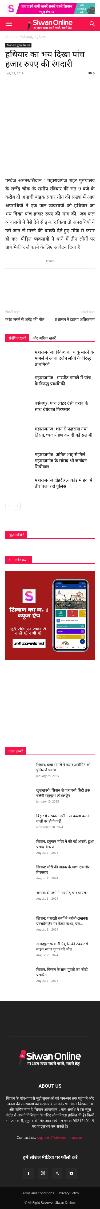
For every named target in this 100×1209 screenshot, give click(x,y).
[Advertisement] (50, 703)
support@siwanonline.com (60, 1137)
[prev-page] (8, 506)
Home (9, 36)
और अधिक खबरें (44, 338)
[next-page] (17, 506)
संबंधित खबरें (17, 338)
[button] (8, 24)
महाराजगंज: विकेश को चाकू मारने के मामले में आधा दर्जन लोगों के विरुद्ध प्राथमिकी (64, 358)
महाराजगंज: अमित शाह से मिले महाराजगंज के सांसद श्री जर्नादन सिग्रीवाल (61, 460)
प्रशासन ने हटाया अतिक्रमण (75, 319)
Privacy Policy (69, 1193)
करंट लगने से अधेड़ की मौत (25, 319)
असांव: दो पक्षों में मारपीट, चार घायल (61, 893)
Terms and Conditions (37, 1193)
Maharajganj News (33, 36)
